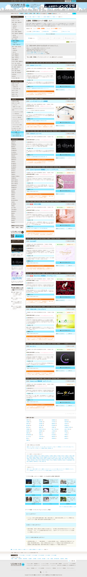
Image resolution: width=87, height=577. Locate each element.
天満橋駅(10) (13, 178)
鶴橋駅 (66, 431)
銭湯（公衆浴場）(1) (49, 448)
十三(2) (63, 457)
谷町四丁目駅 (41, 429)
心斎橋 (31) (14, 42)
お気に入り (54, 13)
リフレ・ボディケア (15, 122)
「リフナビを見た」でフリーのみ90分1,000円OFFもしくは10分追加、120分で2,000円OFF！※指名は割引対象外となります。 (40, 94)
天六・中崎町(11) (15, 29)
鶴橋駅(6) (13, 191)
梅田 (37, 13)
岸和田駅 (53, 438)
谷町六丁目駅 (54, 429)
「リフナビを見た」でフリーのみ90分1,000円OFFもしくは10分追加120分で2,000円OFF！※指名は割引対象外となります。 (40, 162)
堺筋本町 (21, 13)
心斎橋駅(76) (13, 148)
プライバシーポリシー (70, 568)
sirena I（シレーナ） (34, 65)
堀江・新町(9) (14, 39)
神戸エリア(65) (14, 90)
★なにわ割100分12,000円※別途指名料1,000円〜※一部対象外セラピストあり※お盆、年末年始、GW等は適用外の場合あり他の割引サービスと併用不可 (40, 268)
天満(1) (70, 455)
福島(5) (31, 455)
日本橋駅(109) (14, 150)
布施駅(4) (13, 222)
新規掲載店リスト (37, 563)
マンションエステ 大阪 (54, 469)
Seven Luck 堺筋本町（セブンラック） (39, 381)
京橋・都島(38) (14, 59)
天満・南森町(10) (15, 54)
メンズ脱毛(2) (58, 446)
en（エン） (31, 346)
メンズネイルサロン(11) (66, 446)
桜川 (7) (14, 52)
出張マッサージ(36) (15, 20)
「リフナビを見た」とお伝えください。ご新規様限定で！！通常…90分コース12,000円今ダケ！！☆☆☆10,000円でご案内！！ (40, 197)
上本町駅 (53, 431)
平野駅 (66, 434)
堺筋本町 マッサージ (34, 470)
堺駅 (27, 438)
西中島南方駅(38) (14, 200)
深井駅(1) (13, 220)
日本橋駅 (40, 421)
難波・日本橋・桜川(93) (16, 46)
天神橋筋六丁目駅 (68, 427)
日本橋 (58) (14, 50)
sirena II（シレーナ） (34, 133)
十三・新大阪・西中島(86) (16, 65)
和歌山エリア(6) (14, 96)
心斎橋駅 (27, 421)
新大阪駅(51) (13, 163)
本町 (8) (14, 35)
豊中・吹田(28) (14, 68)
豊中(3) (53, 458)
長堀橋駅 (40, 431)
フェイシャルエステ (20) (17, 115)
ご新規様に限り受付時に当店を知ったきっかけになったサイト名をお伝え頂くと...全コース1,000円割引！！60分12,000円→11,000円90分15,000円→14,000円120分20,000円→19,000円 (40, 234)
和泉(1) (45, 458)
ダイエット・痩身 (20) (16, 117)
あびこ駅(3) (13, 207)
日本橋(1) (59, 455)
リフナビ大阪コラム (43, 13)
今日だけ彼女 (33, 204)
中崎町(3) (43, 455)
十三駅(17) (13, 198)
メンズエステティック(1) (50, 446)
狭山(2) (42, 458)
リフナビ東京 (47, 555)
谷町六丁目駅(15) (14, 181)
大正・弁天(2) (58, 457)
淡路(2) (28, 458)
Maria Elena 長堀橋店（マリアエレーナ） (41, 275)
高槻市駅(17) (13, 211)
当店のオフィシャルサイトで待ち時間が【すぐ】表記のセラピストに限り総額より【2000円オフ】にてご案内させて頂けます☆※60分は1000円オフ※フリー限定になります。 (40, 339)
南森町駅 (53, 423)
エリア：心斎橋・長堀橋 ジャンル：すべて (35, 52)
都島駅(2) (13, 194)
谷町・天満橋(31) (15, 55)
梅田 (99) (14, 24)
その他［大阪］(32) (15, 78)
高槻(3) (72, 458)
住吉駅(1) (13, 196)
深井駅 (66, 438)
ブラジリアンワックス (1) (17, 119)
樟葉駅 (66, 436)
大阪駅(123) (13, 141)
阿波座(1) (47, 455)
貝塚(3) (38, 458)
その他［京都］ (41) (16, 88)
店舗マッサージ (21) (16, 106)
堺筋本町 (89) (15, 37)
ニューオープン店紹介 (45, 563)
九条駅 (40, 434)
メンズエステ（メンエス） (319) (17, 109)
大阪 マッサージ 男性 (31, 469)
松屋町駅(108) (14, 185)
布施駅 (27, 440)
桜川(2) (63, 455)
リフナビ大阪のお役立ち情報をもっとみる (68, 506)
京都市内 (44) (15, 86)
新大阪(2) (67, 457)
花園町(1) (45, 457)
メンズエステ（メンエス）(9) (39, 446)
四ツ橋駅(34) (13, 165)
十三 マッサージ (60, 470)
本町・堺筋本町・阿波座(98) (17, 33)
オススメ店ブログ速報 (53, 563)
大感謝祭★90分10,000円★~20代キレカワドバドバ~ (40, 88)
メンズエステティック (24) (17, 111)
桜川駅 (27, 427)
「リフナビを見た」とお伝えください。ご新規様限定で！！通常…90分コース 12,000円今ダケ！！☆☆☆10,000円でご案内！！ (40, 302)
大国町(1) (67, 455)
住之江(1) (50, 457)
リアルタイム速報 (30, 563)
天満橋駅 (27, 429)
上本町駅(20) (13, 189)
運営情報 (54, 568)
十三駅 (66, 432)
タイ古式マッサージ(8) (16, 128)
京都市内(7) (36, 461)
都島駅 (40, 432)
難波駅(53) (13, 146)
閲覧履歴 (49, 13)
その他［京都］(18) (42, 461)
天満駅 (53, 427)
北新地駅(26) (13, 157)
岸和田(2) (34, 458)
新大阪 (25, 13)
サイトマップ (59, 568)
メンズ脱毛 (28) (15, 113)
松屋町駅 (27, 431)
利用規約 (64, 568)
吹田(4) (56, 458)
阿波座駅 (66, 425)
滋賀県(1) (31, 461)
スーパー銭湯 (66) (16, 133)
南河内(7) (13, 76)
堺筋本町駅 (67, 421)
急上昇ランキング (37, 565)
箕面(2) (60, 458)
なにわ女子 (31, 241)
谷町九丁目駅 (67, 429)
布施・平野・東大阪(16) (16, 72)
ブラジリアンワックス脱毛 (43, 470)
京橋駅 (27, 432)
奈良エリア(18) (14, 92)
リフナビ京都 (34, 555)
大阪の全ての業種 (15, 101)
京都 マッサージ (38, 469)
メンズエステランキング (45, 565)
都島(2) (37, 457)
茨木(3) (69, 458)
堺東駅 (40, 438)
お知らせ (28, 568)
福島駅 (40, 427)
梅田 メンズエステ (45, 469)
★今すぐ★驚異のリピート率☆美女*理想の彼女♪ (39, 228)
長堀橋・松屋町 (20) (16, 44)
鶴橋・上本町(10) (15, 57)
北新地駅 (40, 423)
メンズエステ (14, 104)
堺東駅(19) (13, 216)
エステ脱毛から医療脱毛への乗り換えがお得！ (39, 120)
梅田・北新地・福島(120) (16, 22)
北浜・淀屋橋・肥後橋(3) (16, 31)
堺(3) (31, 458)
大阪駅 (12, 558)
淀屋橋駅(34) (13, 144)
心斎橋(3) (51, 455)
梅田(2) (28, 455)
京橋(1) (34, 457)
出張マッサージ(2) (15, 83)
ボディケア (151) (15, 126)
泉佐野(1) (49, 458)
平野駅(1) (13, 205)
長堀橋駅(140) (14, 187)
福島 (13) (14, 27)
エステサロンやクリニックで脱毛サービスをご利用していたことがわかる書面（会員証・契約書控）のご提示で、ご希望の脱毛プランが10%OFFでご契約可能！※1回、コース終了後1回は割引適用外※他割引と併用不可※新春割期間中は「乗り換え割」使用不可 (40, 126)
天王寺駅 (53, 421)
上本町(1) (30, 457)
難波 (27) (14, 48)
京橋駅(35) (13, 192)
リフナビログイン (48, 568)
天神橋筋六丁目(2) (37, 455)
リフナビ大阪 (21, 555)
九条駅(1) (13, 202)
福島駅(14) (13, 172)
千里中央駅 (41, 436)
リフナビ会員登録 (41, 568)
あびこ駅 (27, 436)
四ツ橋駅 (40, 425)
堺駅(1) (12, 215)
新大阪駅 (27, 425)
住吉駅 (53, 432)
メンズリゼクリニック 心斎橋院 (37, 101)
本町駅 (27, 423)
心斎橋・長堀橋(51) (15, 40)
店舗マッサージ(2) (30, 446)
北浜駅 (66, 423)
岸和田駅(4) (13, 218)
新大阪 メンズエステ (52, 470)
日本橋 (30, 13)
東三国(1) (71, 457)
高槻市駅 (53, 436)
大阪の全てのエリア (15, 18)
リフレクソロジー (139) (17, 124)
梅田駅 (16, 558)
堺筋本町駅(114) (14, 154)
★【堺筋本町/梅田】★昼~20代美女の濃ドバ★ (39, 156)
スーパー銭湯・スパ (15, 132)
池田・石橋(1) (64, 458)
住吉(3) (53, 457)
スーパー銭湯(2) (41, 448)
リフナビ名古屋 (41, 555)
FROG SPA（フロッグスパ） (36, 309)
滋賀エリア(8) (14, 94)
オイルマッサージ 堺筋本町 (64, 469)
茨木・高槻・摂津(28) (15, 70)
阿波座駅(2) (13, 168)
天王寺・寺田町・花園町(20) (17, 61)
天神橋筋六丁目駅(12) (15, 176)
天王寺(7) (41, 457)
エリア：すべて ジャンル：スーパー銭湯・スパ (36, 53)
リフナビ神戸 (28, 555)
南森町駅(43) (13, 159)
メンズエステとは (30, 565)
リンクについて (53, 565)
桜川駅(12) (13, 170)
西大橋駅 (53, 425)
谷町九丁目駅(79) (14, 183)
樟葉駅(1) (13, 213)
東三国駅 (53, 434)
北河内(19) (13, 74)
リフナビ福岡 (53, 555)
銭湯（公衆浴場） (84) (16, 135)
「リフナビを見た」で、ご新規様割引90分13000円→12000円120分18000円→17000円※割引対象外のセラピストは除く (40, 407)
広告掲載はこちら (65, 565)
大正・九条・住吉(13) (15, 63)
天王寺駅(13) (13, 152)
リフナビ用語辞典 (72, 563)
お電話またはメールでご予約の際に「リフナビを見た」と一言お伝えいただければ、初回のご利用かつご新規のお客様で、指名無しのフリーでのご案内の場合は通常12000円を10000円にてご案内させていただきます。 (40, 374)
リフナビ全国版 (14, 555)
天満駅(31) (13, 174)
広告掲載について (34, 568)
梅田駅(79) (13, 143)
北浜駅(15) (13, 161)
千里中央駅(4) (13, 209)
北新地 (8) (14, 26)
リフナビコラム (65, 563)
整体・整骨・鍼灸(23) (15, 130)
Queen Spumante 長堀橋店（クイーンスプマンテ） (42, 169)
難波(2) (55, 455)
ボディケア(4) (35, 448)
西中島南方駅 (28, 434)
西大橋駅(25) (13, 167)
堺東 (34, 13)
